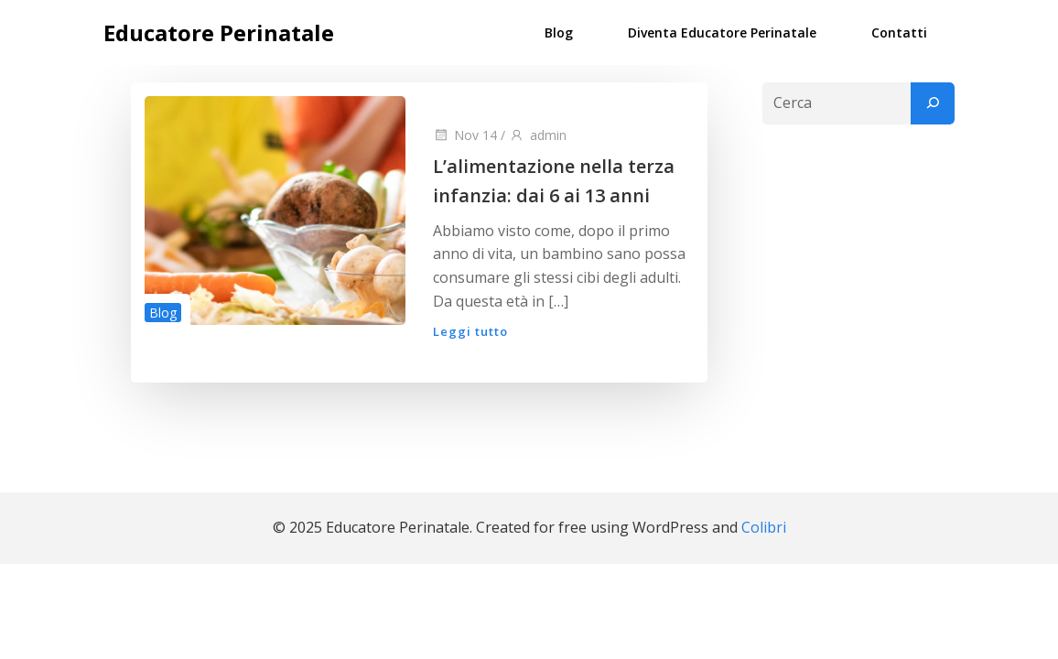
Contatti (899, 32)
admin (538, 135)
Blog (559, 32)
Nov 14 (465, 135)
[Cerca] (933, 103)
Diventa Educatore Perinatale (722, 32)
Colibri (763, 527)
